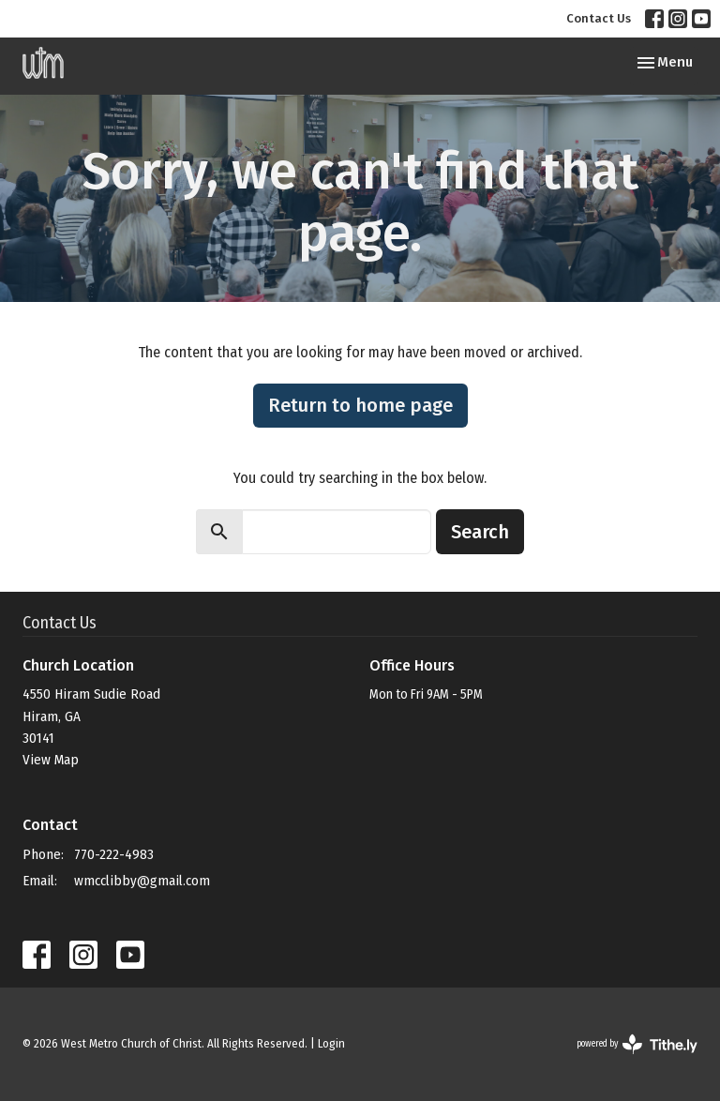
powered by (637, 1044)
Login (331, 1043)
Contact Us (598, 18)
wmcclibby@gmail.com (142, 880)
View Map (50, 759)
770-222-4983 (114, 854)
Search (480, 531)
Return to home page (360, 405)
